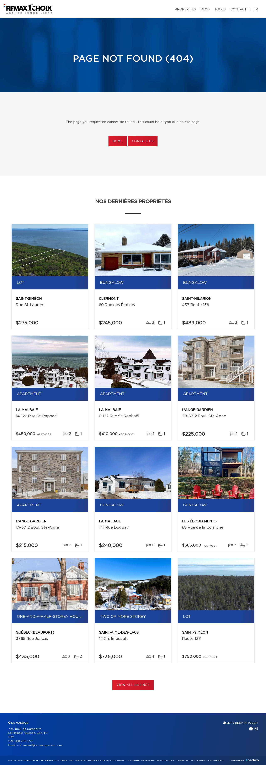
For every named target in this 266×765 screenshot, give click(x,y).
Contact (238, 9)
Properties (185, 9)
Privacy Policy (165, 761)
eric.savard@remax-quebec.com (39, 745)
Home (118, 141)
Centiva (252, 760)
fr (256, 9)
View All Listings (132, 685)
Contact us (142, 141)
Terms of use (184, 761)
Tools (220, 9)
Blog (205, 9)
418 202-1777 (24, 741)
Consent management (210, 761)
